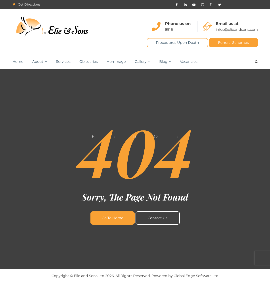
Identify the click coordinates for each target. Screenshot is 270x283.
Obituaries (88, 61)
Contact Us (157, 218)
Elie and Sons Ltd (89, 276)
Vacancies (188, 61)
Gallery (141, 61)
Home (17, 61)
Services (63, 61)
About (37, 61)
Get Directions (29, 4)
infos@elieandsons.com (237, 29)
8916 (169, 29)
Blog (163, 61)
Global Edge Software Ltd (196, 276)
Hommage (116, 61)
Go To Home (112, 218)
